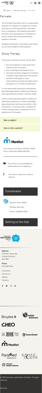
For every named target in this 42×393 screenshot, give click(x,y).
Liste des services (19, 10)
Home (8, 10)
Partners (5, 280)
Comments (6, 271)
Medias (5, 277)
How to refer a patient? (13, 128)
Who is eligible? (10, 120)
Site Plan (3, 388)
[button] (20, 222)
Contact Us (6, 274)
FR (31, 3)
